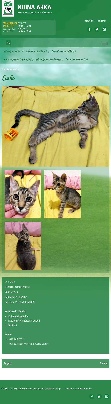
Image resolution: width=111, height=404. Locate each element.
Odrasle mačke (35, 51)
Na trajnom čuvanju (16, 59)
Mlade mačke (11, 51)
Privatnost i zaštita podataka (78, 388)
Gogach (8, 363)
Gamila (103, 363)
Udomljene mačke (46, 59)
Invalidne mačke (61, 51)
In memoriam (74, 59)
